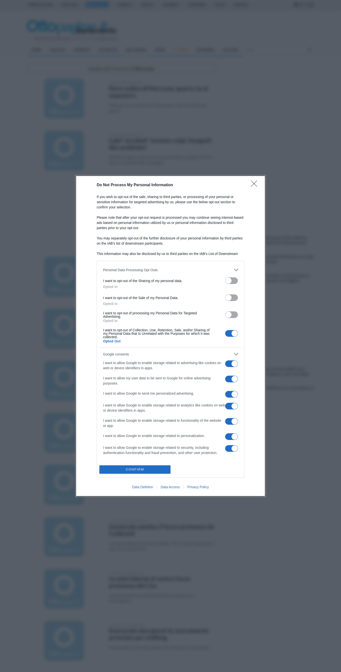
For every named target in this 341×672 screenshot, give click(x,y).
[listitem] (170, 269)
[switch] (231, 280)
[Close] (255, 185)
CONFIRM (135, 469)
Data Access (170, 487)
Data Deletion (142, 487)
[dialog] (170, 336)
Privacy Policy (198, 487)
